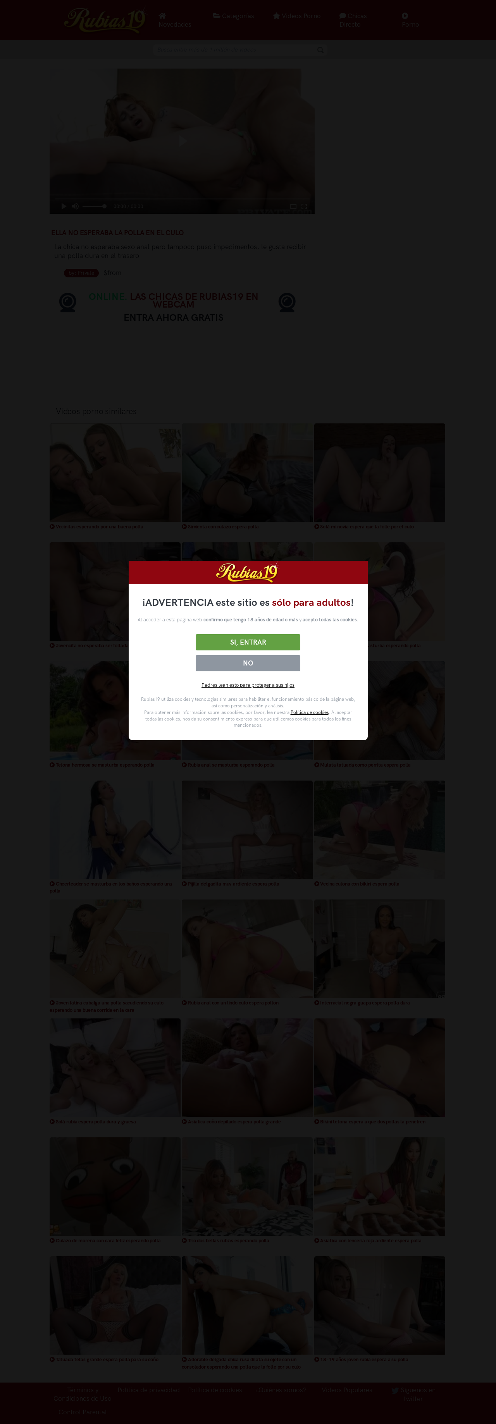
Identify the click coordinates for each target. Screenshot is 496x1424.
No (248, 663)
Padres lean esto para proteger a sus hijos (248, 685)
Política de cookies (310, 712)
